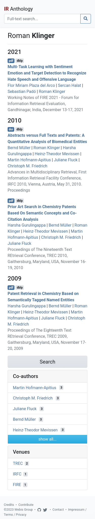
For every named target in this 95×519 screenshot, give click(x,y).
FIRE (17, 484)
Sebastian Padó (22, 91)
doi (11, 129)
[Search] (42, 19)
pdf (11, 61)
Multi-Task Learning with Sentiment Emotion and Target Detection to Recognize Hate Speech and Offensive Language (47, 73)
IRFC (17, 474)
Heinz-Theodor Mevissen (57, 153)
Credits (9, 505)
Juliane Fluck (66, 159)
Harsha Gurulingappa (27, 225)
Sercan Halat (69, 85)
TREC (18, 463)
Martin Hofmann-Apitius (29, 159)
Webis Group (23, 509)
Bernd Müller (19, 147)
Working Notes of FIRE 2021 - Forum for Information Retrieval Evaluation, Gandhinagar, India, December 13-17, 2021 (45, 103)
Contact (58, 509)
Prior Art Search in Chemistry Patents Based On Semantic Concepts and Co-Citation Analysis (42, 213)
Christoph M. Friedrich (27, 166)
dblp (20, 61)
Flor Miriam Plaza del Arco (31, 85)
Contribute (25, 505)
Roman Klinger (52, 91)
